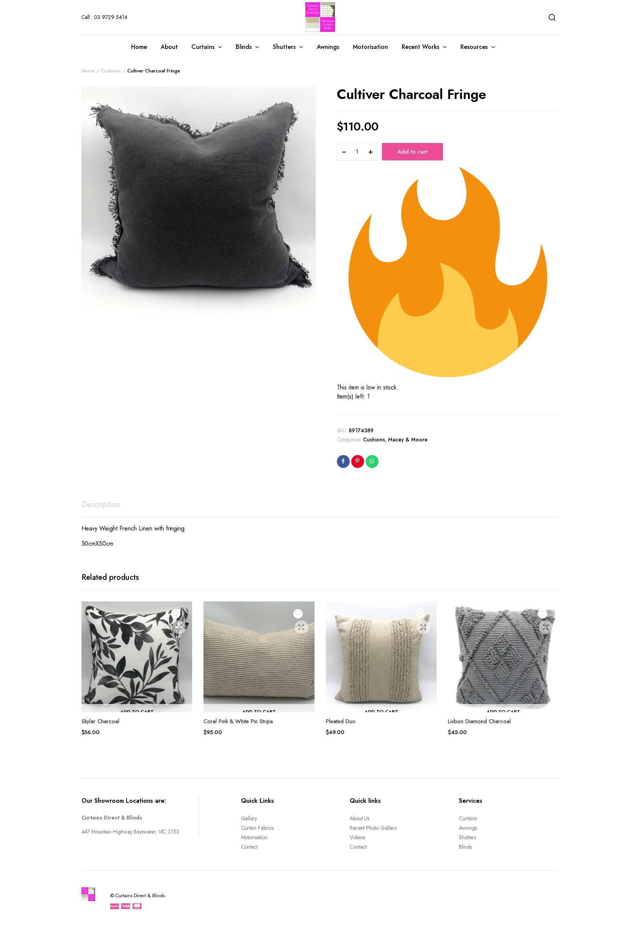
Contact (249, 847)
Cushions (111, 70)
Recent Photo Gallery (373, 828)
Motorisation (370, 46)
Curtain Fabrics (257, 828)
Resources (474, 46)
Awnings (328, 46)
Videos (357, 837)
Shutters (284, 46)
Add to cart (412, 152)
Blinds (244, 46)
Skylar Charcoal (100, 721)
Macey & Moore (407, 439)
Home (139, 46)
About (169, 46)
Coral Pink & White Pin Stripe (238, 721)
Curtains (202, 46)
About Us (359, 818)
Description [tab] (100, 504)
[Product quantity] (357, 151)
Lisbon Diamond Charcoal (479, 721)
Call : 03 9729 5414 (104, 17)
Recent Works (421, 46)
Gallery (249, 818)
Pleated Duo (340, 721)
